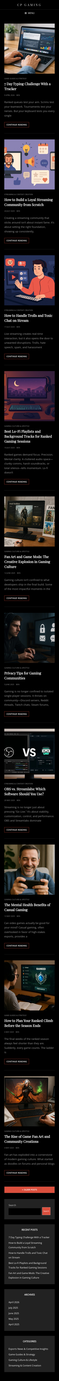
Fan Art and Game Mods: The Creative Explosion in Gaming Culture (27, 561)
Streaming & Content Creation (18, 194)
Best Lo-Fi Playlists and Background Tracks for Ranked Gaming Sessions (28, 436)
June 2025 (14, 1313)
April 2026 (14, 1302)
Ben (18, 95)
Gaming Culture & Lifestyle (16, 426)
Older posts (30, 1189)
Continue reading (17, 125)
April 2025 (14, 1324)
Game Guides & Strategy (15, 78)
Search (12, 1205)
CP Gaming (29, 5)
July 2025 (13, 1307)
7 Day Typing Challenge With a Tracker (29, 1237)
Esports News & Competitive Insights (28, 1348)
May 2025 (14, 1318)
